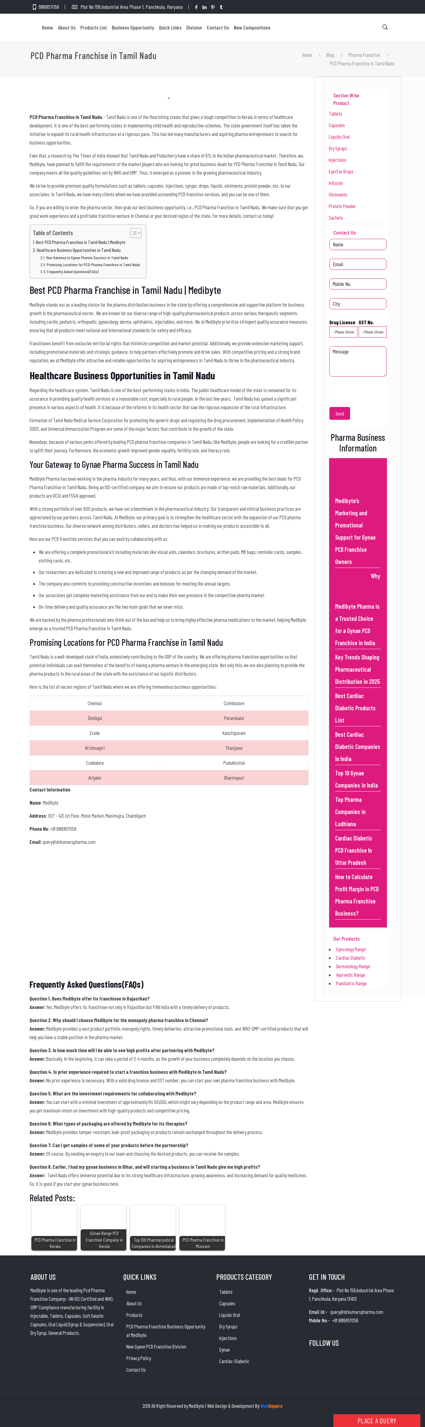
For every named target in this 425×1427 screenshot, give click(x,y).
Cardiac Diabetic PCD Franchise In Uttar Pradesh (353, 850)
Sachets (336, 217)
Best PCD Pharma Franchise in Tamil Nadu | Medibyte (80, 242)
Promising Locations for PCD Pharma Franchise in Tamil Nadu (93, 264)
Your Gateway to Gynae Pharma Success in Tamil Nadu (87, 257)
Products (134, 1315)
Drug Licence (343, 328)
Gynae (224, 1349)
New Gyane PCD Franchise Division (156, 1346)
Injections (337, 160)
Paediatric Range (351, 983)
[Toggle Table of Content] (133, 233)
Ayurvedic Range (350, 975)
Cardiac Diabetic (350, 958)
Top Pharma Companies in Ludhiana (350, 811)
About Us (134, 1303)
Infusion (336, 183)
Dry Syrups (338, 148)
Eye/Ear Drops (341, 171)
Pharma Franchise (364, 55)
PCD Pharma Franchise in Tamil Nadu (362, 63)
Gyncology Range (351, 949)
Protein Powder (342, 206)
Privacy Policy (138, 1358)
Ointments (338, 194)
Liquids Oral (339, 137)
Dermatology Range (353, 966)
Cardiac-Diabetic (234, 1361)
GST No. (373, 328)
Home (307, 55)
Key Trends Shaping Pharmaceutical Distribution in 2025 (357, 669)
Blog (330, 55)
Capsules (337, 125)
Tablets (335, 113)
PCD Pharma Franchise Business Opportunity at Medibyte (165, 1330)
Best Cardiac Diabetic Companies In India (357, 746)
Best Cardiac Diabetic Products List (355, 708)
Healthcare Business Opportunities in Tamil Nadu (79, 250)
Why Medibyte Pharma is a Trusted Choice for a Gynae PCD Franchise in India (357, 609)
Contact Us (136, 1369)
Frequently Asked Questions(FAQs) (72, 271)
